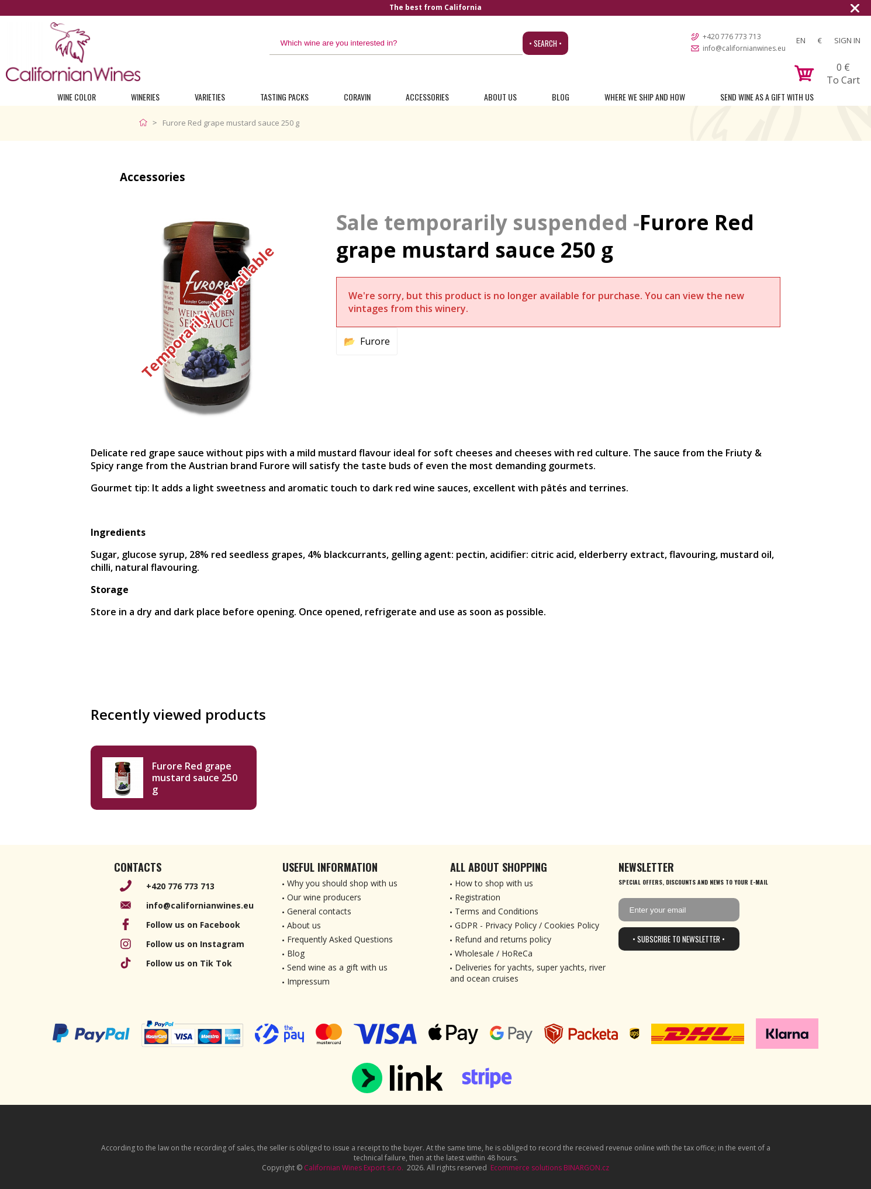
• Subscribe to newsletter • (678, 939)
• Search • (545, 43)
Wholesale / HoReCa (494, 953)
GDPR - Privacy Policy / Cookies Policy (527, 925)
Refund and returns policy (503, 939)
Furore (375, 341)
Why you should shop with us (342, 883)
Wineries (145, 97)
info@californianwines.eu (744, 48)
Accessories (427, 97)
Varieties (210, 97)
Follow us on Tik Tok (189, 963)
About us (304, 925)
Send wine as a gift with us (767, 97)
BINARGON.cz (586, 1168)
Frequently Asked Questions (340, 939)
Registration (477, 897)
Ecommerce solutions (526, 1168)
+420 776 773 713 (732, 36)
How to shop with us (494, 883)
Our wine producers (324, 897)
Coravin (357, 97)
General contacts (319, 911)
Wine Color (76, 97)
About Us (500, 97)
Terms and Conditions (496, 911)
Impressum (308, 981)
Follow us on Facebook (193, 924)
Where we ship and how (644, 97)
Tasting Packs (284, 97)
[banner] (73, 52)
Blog (560, 97)
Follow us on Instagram (195, 943)
